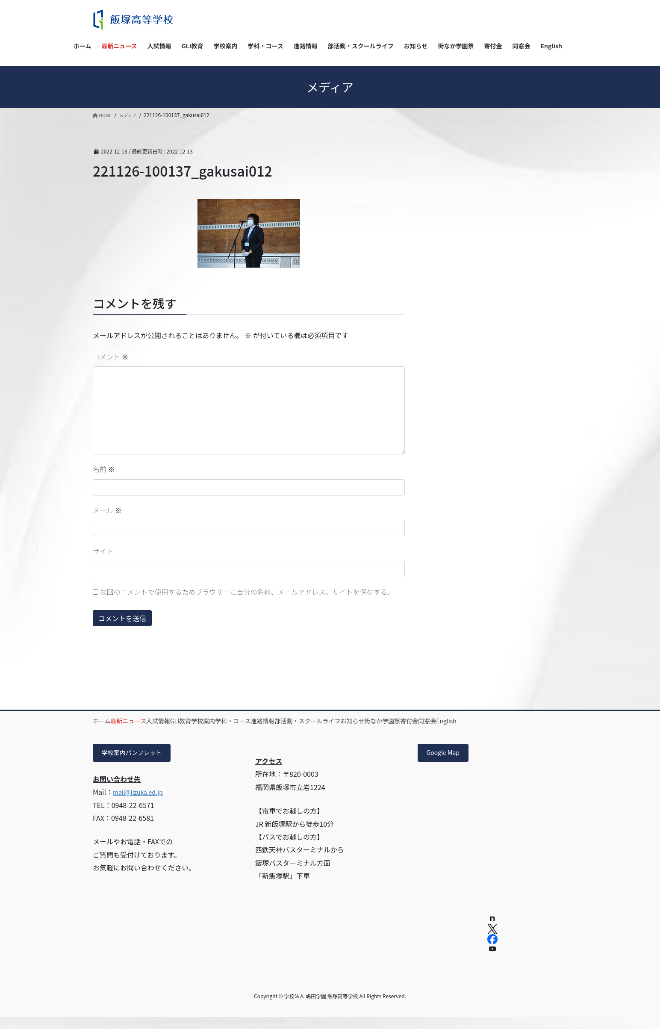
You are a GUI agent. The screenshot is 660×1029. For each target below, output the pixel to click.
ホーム (108, 720)
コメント (111, 356)
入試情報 (189, 720)
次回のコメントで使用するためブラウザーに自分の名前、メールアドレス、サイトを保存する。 (247, 592)
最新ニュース (147, 720)
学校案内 (259, 720)
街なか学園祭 (500, 720)
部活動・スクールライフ (401, 720)
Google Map (446, 764)
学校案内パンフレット (137, 764)
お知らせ (458, 720)
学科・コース (301, 720)
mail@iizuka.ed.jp (141, 804)
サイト (103, 551)
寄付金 (539, 720)
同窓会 (108, 730)
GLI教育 (224, 720)
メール (107, 510)
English (140, 730)
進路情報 (344, 720)
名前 (104, 469)
